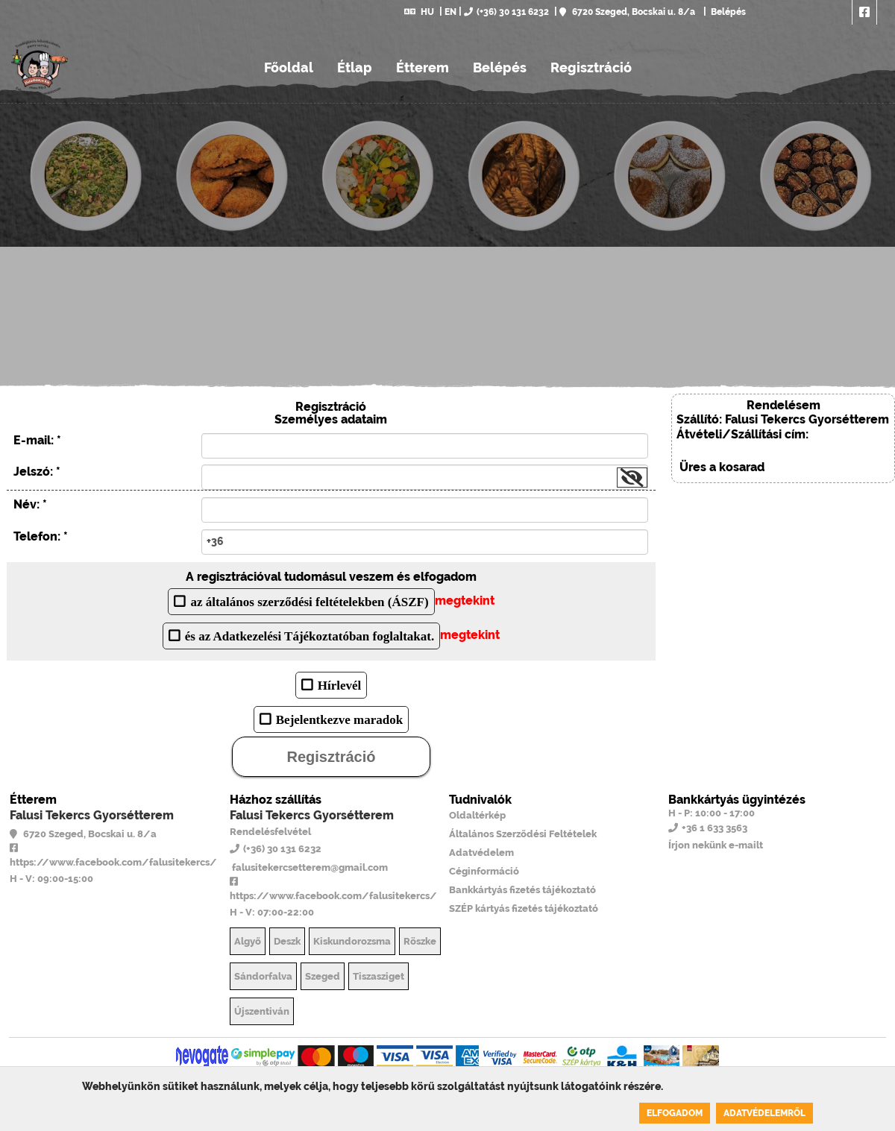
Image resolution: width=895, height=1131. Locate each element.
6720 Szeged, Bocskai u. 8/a (627, 12)
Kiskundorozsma (352, 941)
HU (419, 12)
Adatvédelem (481, 852)
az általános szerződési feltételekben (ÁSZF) (309, 601)
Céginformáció (484, 871)
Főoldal (288, 67)
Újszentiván (261, 1011)
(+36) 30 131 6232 (506, 12)
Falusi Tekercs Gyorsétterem (92, 815)
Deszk (287, 941)
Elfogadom (675, 1113)
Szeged (322, 976)
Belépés (727, 12)
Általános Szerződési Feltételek (523, 833)
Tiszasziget (378, 976)
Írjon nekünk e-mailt (715, 845)
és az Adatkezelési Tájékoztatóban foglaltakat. (309, 635)
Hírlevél (340, 684)
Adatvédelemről (764, 1113)
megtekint (464, 600)
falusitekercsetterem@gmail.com (309, 867)
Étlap (354, 67)
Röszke (419, 941)
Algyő (247, 941)
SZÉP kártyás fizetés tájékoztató (523, 908)
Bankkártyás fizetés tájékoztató (522, 889)
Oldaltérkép (477, 815)
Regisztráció (591, 67)
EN (450, 12)
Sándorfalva (263, 976)
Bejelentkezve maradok (339, 719)
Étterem (422, 67)
